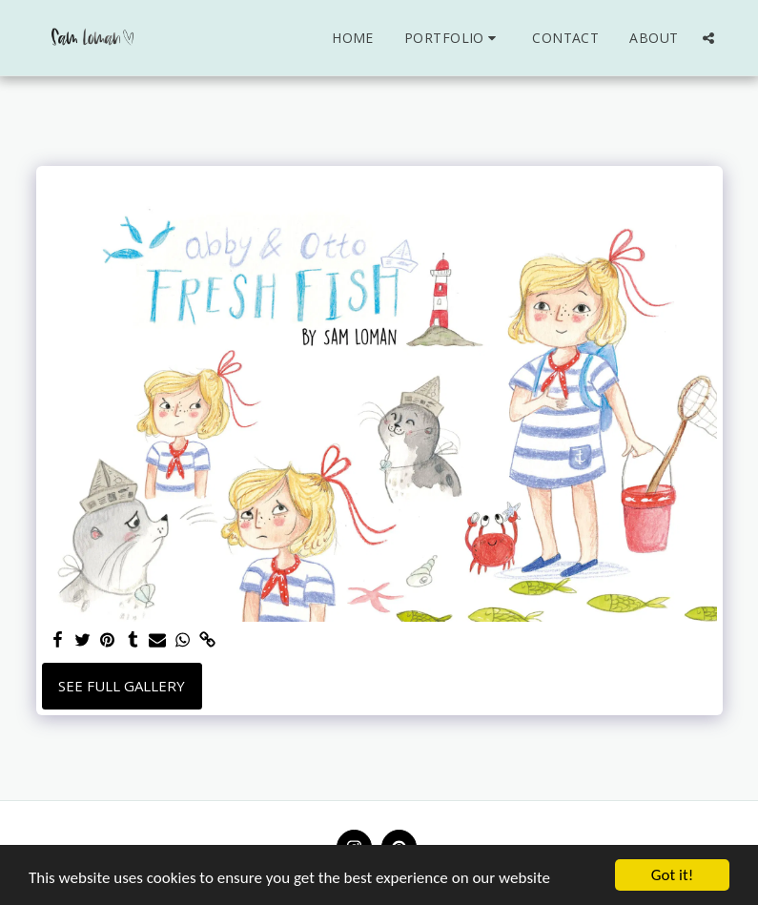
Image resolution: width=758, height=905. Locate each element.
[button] (453, 38)
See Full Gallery (121, 685)
